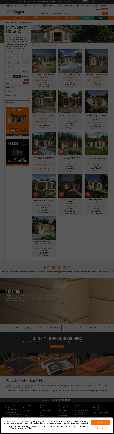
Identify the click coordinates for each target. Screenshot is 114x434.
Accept (101, 422)
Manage (100, 428)
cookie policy (71, 426)
